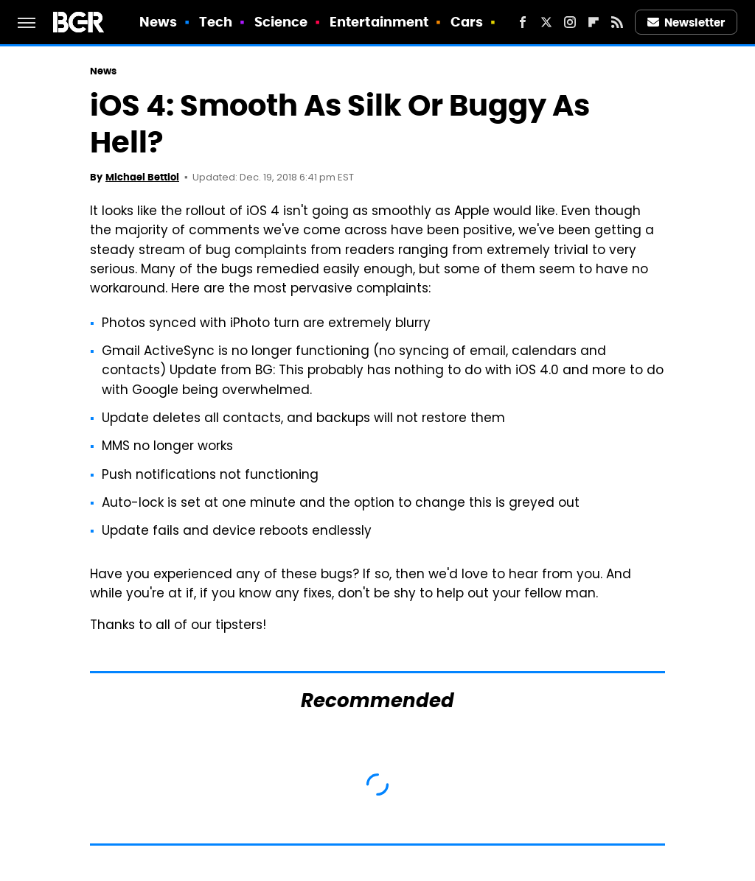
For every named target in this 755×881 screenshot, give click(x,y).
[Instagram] (570, 22)
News (158, 21)
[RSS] (617, 22)
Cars (466, 21)
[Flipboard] (593, 22)
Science (281, 21)
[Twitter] (546, 22)
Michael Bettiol (142, 177)
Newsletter (686, 22)
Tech (215, 21)
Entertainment (379, 21)
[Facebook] (523, 22)
